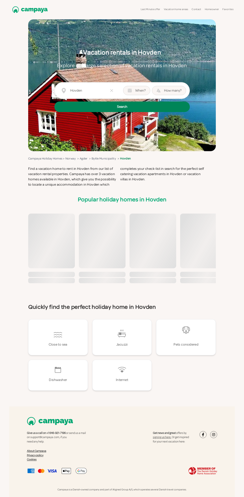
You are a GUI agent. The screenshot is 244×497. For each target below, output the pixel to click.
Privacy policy (35, 455)
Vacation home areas (176, 9)
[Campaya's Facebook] (203, 434)
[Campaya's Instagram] (213, 434)
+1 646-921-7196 (56, 433)
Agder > (85, 158)
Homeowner (212, 9)
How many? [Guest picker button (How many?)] (169, 90)
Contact (196, 9)
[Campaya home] (29, 9)
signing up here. (162, 437)
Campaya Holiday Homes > (46, 158)
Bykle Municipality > (105, 158)
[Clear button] (111, 90)
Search (122, 107)
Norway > (71, 158)
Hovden (125, 158)
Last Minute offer (150, 9)
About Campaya (36, 451)
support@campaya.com (44, 437)
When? (137, 90)
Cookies (32, 459)
